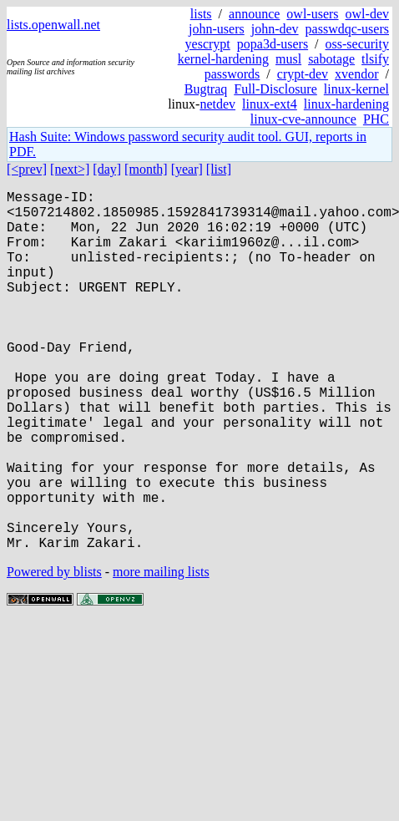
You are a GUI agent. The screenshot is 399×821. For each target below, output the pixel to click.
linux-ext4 (269, 104)
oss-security (357, 44)
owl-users (312, 14)
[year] (187, 169)
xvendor (356, 74)
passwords (232, 74)
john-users (217, 29)
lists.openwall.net (53, 25)
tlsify (375, 59)
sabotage (331, 59)
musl (288, 59)
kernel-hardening (223, 59)
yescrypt (207, 44)
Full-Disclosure (275, 89)
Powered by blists (54, 652)
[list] (218, 169)
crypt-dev (302, 74)
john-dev (275, 29)
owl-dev (367, 14)
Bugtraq (206, 89)
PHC (376, 119)
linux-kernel (356, 89)
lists (201, 14)
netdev (217, 104)
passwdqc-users (347, 29)
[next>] (69, 169)
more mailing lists (161, 652)
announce (254, 14)
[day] (107, 169)
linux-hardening (346, 104)
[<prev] (27, 169)
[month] (146, 169)
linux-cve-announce (303, 119)
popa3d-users (272, 44)
